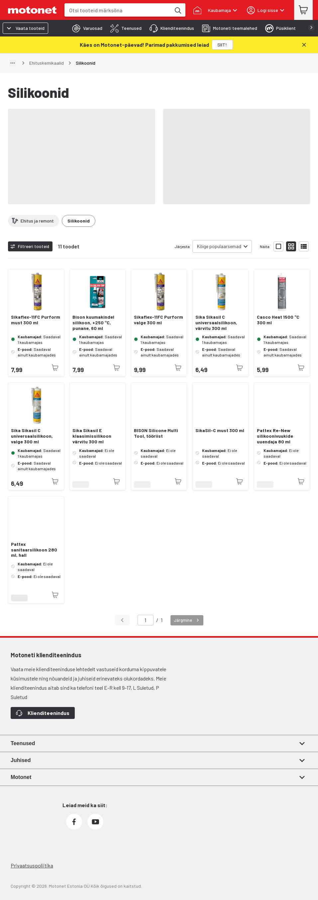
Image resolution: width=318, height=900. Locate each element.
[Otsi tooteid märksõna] (177, 10)
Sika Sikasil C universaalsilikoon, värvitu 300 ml (216, 322)
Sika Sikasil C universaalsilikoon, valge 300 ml (32, 436)
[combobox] (117, 10)
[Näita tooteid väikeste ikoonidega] (291, 246)
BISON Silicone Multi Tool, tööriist (156, 433)
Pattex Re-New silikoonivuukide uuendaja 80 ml (275, 436)
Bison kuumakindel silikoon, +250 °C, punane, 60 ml (93, 322)
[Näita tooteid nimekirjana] (304, 246)
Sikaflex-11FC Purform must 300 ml (35, 319)
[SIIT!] (222, 45)
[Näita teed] (12, 63)
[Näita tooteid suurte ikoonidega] (278, 246)
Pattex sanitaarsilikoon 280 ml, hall (34, 550)
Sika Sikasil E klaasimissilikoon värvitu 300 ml (91, 436)
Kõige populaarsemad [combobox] (219, 246)
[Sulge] (304, 45)
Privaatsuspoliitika (32, 865)
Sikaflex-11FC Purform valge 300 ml (158, 319)
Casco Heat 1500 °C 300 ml (278, 319)
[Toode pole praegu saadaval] (55, 367)
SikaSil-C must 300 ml (219, 430)
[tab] (85, 28)
